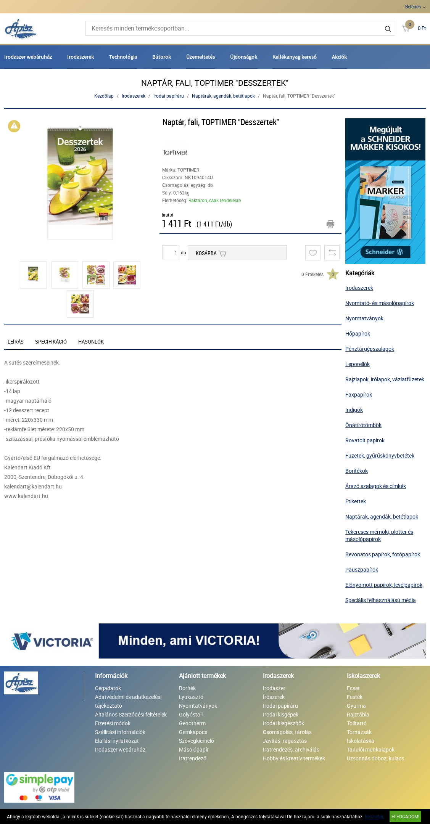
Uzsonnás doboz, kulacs (375, 758)
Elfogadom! (405, 816)
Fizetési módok (112, 723)
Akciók (339, 56)
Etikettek (355, 501)
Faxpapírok (358, 394)
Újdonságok (243, 56)
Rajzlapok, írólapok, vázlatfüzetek (384, 379)
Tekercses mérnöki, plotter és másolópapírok (379, 535)
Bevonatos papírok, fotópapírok (382, 554)
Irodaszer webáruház (28, 56)
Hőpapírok (357, 333)
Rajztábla (358, 714)
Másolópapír (194, 749)
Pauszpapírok (361, 569)
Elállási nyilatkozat (117, 740)
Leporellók (357, 364)
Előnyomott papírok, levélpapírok (383, 584)
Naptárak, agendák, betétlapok (223, 96)
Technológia (123, 56)
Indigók (354, 409)
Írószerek (274, 696)
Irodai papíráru (168, 96)
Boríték (187, 688)
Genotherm (192, 723)
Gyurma (356, 705)
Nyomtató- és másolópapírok (379, 303)
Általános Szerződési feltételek (131, 714)
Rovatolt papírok (365, 440)
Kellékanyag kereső (294, 56)
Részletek (374, 816)
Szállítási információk (120, 732)
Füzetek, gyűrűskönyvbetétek (379, 455)
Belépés (413, 6)
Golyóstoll (191, 714)
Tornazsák (359, 732)
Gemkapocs (193, 732)
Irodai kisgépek (280, 714)
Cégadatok (108, 688)
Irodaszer (274, 688)
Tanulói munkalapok (371, 749)
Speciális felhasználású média (380, 600)
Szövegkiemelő (196, 740)
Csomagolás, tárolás (287, 732)
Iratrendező (192, 758)
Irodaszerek (80, 56)
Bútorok (161, 56)
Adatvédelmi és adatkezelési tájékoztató (128, 701)
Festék (354, 696)
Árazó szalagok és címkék (375, 486)
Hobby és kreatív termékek (294, 758)
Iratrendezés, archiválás (291, 749)
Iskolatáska (360, 740)
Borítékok (356, 470)
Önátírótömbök (363, 425)
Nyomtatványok (364, 318)
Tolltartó (357, 723)
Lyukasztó (191, 696)
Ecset (353, 688)
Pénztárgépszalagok (369, 348)
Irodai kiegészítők (283, 723)
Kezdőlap (104, 96)
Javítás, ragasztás (285, 740)
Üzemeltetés (200, 56)
